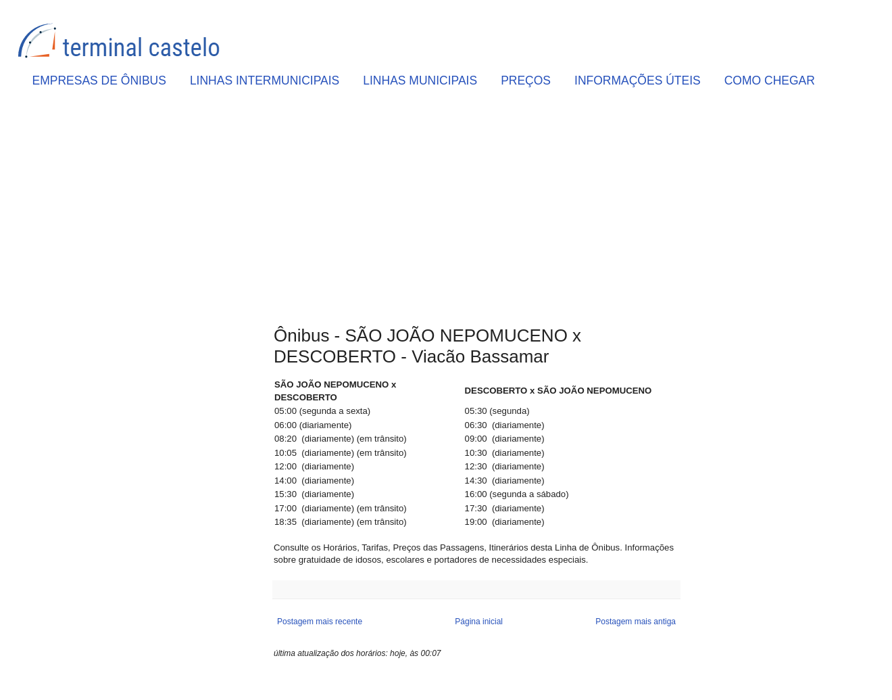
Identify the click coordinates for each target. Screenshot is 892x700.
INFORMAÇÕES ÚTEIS (637, 80)
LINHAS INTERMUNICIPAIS (264, 80)
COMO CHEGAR (769, 80)
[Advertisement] (476, 210)
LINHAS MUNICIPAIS (420, 80)
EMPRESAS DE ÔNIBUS (99, 80)
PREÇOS (526, 80)
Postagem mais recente (319, 621)
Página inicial (479, 621)
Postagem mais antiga (635, 621)
